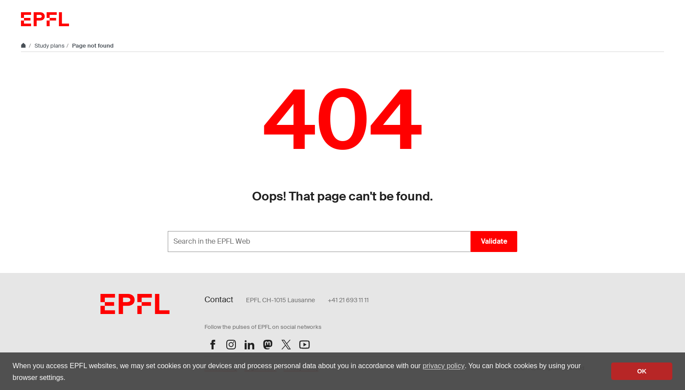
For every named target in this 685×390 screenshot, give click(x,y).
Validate (494, 241)
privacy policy (443, 365)
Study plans (50, 45)
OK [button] (642, 371)
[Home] (24, 45)
